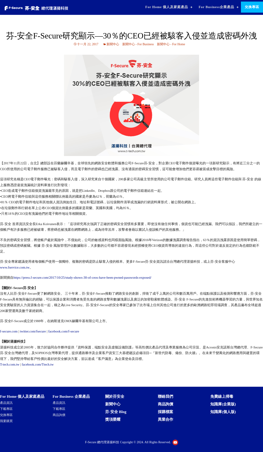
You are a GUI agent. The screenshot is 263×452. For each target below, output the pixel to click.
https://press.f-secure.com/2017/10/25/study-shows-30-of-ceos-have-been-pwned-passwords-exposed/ (82, 277)
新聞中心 (113, 44)
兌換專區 (252, 7)
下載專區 (6, 409)
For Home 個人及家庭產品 (166, 7)
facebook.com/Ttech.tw (38, 364)
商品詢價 (59, 415)
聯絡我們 (165, 396)
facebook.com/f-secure (63, 331)
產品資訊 (6, 403)
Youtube (175, 442)
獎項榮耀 (112, 419)
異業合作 (165, 419)
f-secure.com (9, 331)
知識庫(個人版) (223, 412)
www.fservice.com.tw (14, 267)
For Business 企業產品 (71, 396)
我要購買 (6, 421)
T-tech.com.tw (9, 364)
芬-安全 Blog (115, 412)
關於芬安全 (114, 396)
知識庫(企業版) (223, 404)
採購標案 (165, 412)
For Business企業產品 (216, 7)
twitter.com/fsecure (33, 331)
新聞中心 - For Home (171, 44)
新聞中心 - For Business (138, 44)
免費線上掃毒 (221, 396)
